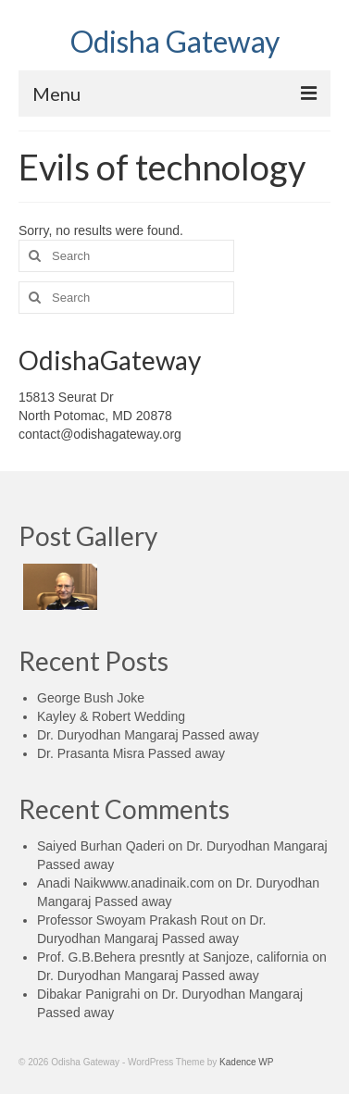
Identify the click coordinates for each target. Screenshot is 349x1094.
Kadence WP (246, 1062)
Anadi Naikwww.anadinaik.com (125, 883)
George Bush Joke (90, 697)
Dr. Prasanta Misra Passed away (131, 753)
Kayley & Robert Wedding (111, 716)
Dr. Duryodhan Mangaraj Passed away (148, 734)
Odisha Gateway (175, 41)
